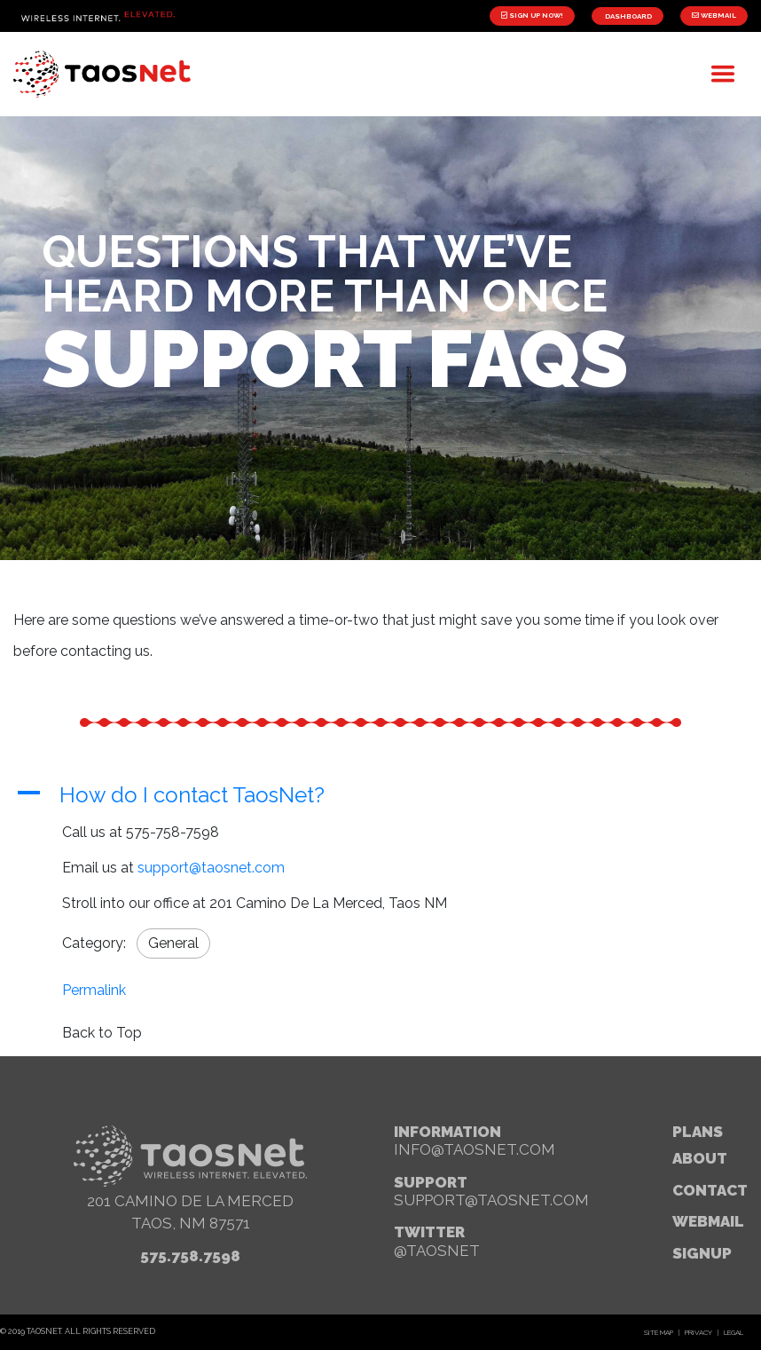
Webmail (714, 15)
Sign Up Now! (532, 15)
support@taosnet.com (211, 867)
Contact (710, 1190)
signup (702, 1253)
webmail (708, 1221)
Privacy (698, 1332)
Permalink (94, 990)
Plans (697, 1132)
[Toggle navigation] (723, 73)
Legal (733, 1332)
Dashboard (627, 16)
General (173, 943)
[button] (380, 795)
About (699, 1158)
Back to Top (102, 1032)
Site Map (658, 1332)
